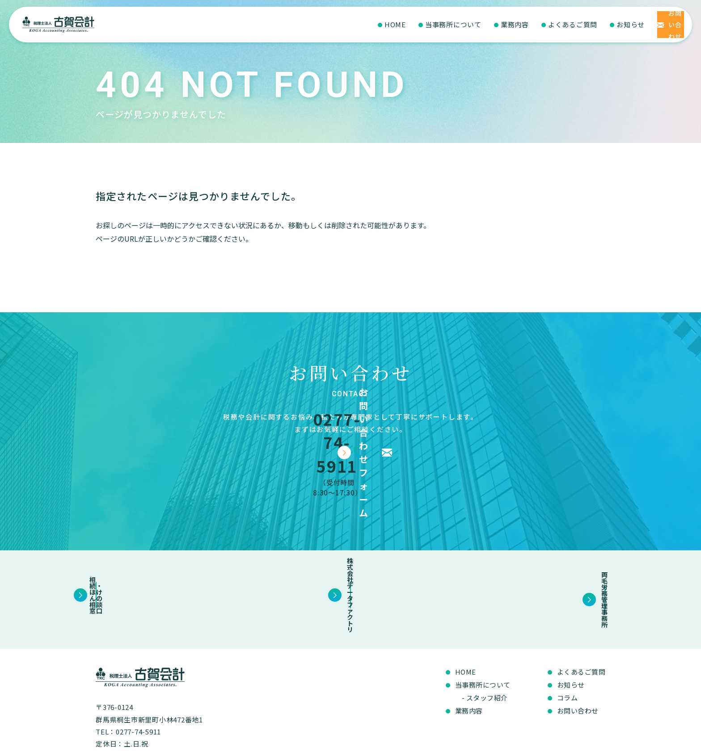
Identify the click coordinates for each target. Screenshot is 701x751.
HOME (336, 24)
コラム (567, 646)
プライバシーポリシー (575, 740)
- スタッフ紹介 (485, 646)
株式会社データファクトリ (350, 550)
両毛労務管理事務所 (531, 550)
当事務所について (395, 24)
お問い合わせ (578, 659)
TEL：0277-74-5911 (128, 680)
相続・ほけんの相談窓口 (169, 550)
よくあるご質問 (514, 24)
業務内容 (456, 24)
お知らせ (572, 24)
